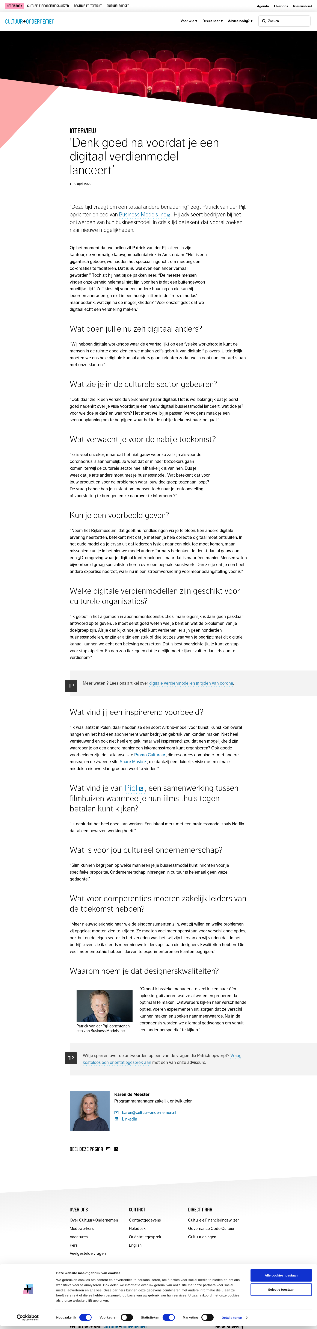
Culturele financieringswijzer (48, 6)
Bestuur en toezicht (88, 6)
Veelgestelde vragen (88, 1253)
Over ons (281, 6)
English (135, 1245)
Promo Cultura (150, 754)
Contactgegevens (145, 1220)
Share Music (133, 761)
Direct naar (212, 21)
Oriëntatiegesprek (145, 1237)
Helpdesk (137, 1228)
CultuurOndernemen (29, 21)
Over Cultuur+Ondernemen (94, 1220)
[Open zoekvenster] (284, 21)
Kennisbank (14, 6)
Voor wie (189, 21)
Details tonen (232, 1320)
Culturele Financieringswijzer (213, 1220)
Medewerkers (82, 1228)
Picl (135, 788)
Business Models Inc (145, 214)
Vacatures (79, 1237)
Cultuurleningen (118, 6)
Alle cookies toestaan (281, 1278)
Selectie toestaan (281, 1292)
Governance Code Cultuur (211, 1228)
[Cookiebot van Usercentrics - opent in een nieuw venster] (28, 1320)
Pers (74, 1245)
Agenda (263, 6)
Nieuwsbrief (302, 6)
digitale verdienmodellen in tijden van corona (191, 683)
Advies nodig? (240, 21)
